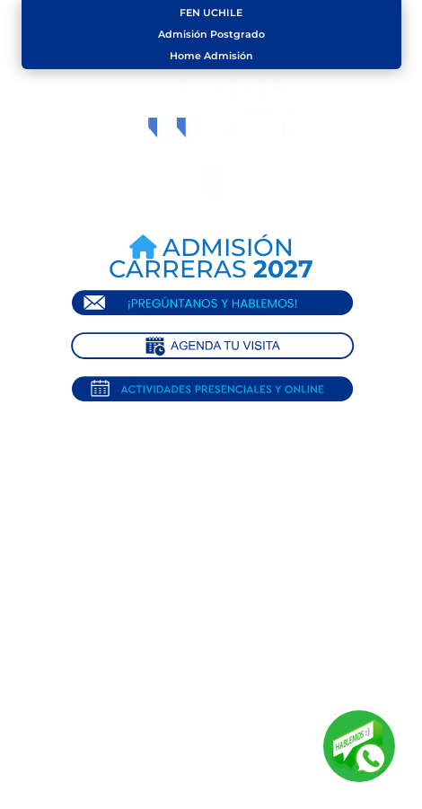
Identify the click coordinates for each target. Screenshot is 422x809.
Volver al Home (220, 620)
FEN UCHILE (211, 12)
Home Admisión (211, 55)
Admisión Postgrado (211, 34)
